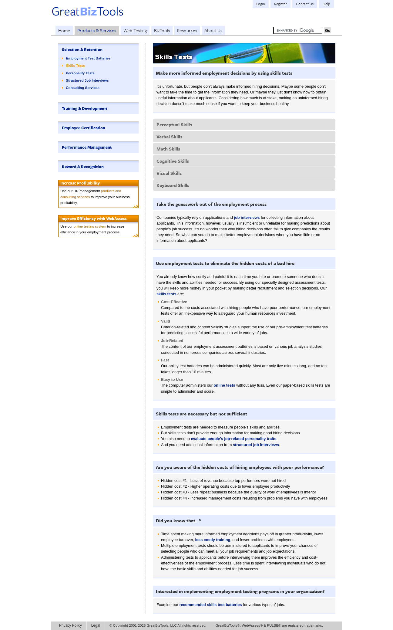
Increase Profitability (80, 183)
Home (64, 30)
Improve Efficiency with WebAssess (93, 218)
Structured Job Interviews (87, 80)
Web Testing (135, 30)
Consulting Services (82, 88)
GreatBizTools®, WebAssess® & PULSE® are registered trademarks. (269, 625)
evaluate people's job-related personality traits (233, 438)
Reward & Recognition (83, 167)
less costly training (212, 539)
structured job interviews (256, 444)
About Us (213, 30)
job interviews (247, 217)
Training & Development (84, 108)
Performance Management (87, 147)
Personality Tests (80, 73)
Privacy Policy (70, 625)
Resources (187, 30)
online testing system (90, 226)
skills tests (166, 294)
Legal (95, 625)
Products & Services (96, 30)
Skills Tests (75, 65)
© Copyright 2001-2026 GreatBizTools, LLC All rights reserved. (158, 625)
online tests (224, 385)
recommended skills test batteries (210, 604)
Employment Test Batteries (88, 58)
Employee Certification (83, 128)
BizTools (162, 30)
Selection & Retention (82, 49)
